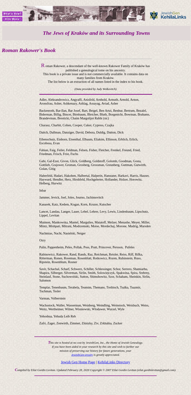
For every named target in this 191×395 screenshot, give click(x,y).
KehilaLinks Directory (114, 362)
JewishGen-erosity (82, 354)
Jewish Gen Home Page (78, 362)
